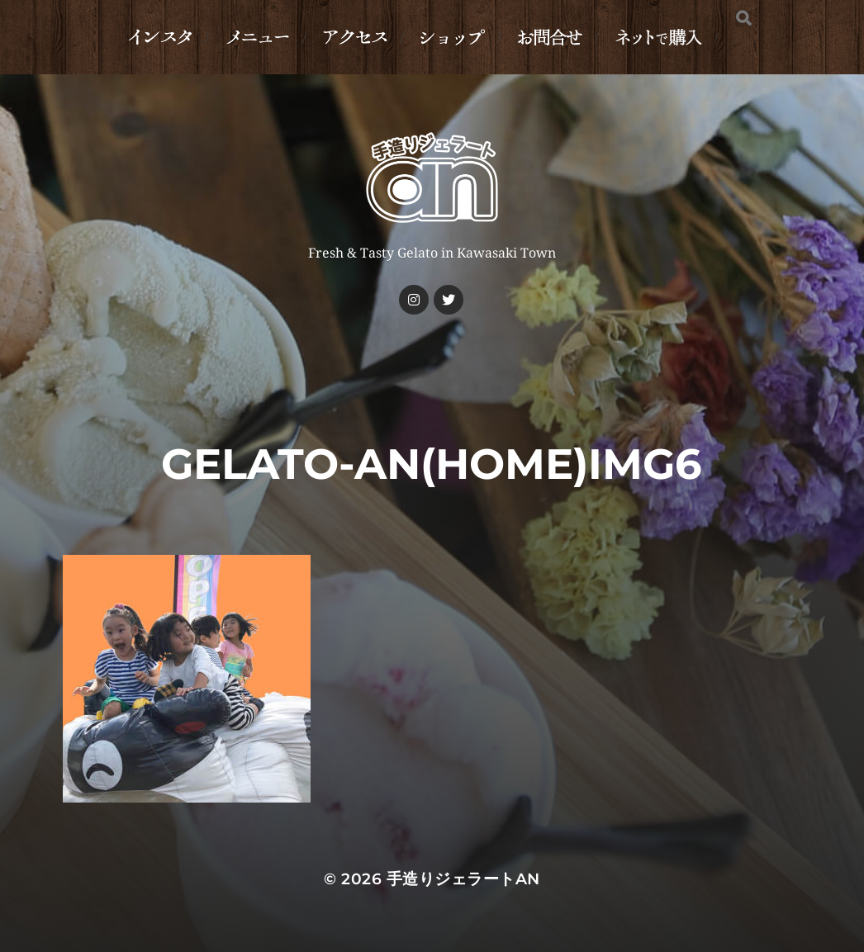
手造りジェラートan (463, 878)
